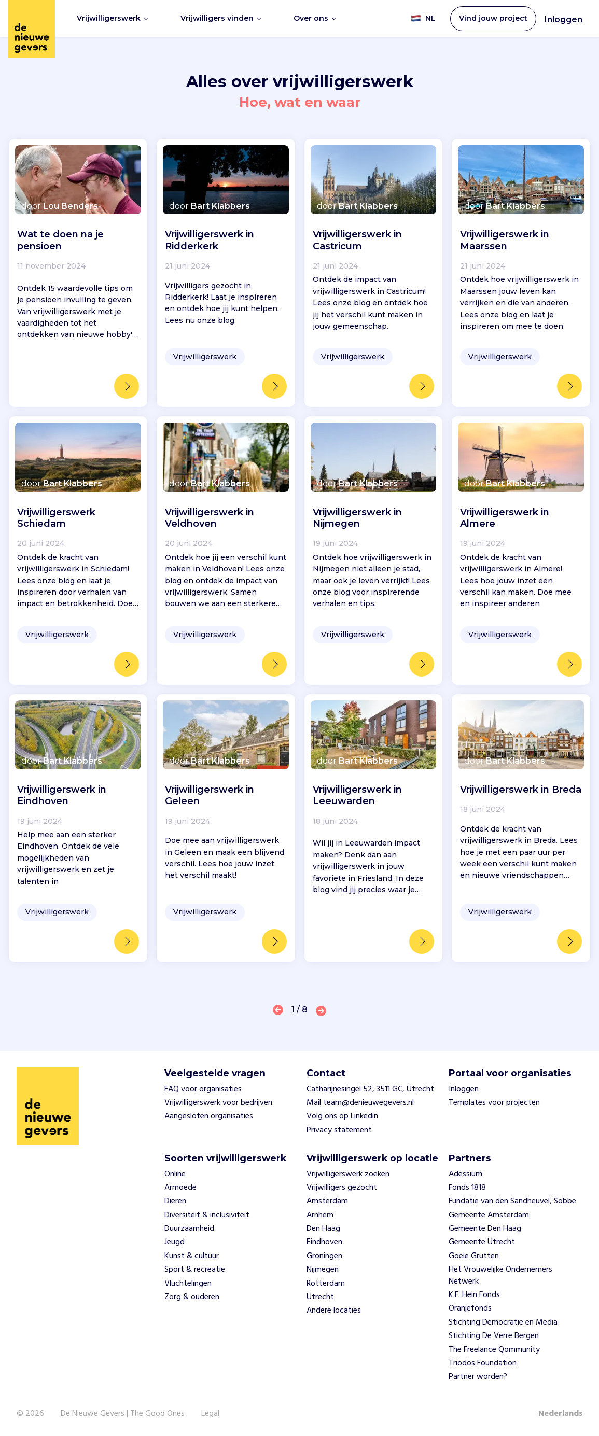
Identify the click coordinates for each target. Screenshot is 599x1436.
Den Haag (323, 1228)
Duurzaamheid (189, 1228)
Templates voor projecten (494, 1102)
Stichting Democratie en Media (503, 1322)
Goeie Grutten (474, 1256)
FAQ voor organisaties (203, 1089)
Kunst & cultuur (191, 1256)
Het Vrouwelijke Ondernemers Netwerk (500, 1275)
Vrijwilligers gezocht (342, 1187)
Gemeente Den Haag (485, 1228)
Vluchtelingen (188, 1283)
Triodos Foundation (483, 1363)
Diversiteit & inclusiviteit (206, 1215)
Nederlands (560, 1413)
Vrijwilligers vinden (220, 18)
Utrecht (320, 1297)
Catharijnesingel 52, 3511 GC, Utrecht (370, 1089)
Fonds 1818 (467, 1187)
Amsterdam (327, 1201)
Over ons (315, 18)
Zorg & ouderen (191, 1297)
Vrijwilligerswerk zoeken (348, 1174)
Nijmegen (323, 1269)
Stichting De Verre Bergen (494, 1336)
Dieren (175, 1201)
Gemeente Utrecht (482, 1242)
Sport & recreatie (194, 1269)
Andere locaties (334, 1310)
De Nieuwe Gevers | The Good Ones (123, 1413)
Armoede (180, 1187)
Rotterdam (326, 1283)
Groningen (324, 1256)
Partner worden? (478, 1377)
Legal (210, 1413)
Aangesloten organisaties (208, 1116)
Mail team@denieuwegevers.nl (360, 1102)
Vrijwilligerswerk (112, 18)
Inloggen (563, 19)
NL (423, 18)
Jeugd (174, 1242)
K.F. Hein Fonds (474, 1295)
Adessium (465, 1174)
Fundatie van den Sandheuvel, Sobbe (512, 1201)
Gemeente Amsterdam (489, 1215)
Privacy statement (339, 1130)
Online (175, 1174)
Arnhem (320, 1215)
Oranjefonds (470, 1308)
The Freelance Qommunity (494, 1350)
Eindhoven (324, 1242)
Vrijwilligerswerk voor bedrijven (218, 1102)
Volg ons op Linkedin (342, 1116)
